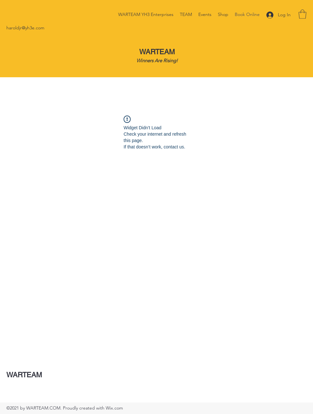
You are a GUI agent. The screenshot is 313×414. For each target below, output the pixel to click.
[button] (302, 14)
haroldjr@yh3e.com (25, 28)
